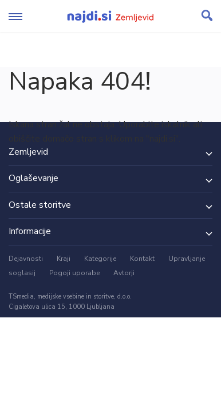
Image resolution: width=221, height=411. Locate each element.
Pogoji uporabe (74, 272)
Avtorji (124, 272)
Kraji (63, 258)
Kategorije (100, 258)
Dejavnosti (26, 258)
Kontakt (142, 258)
